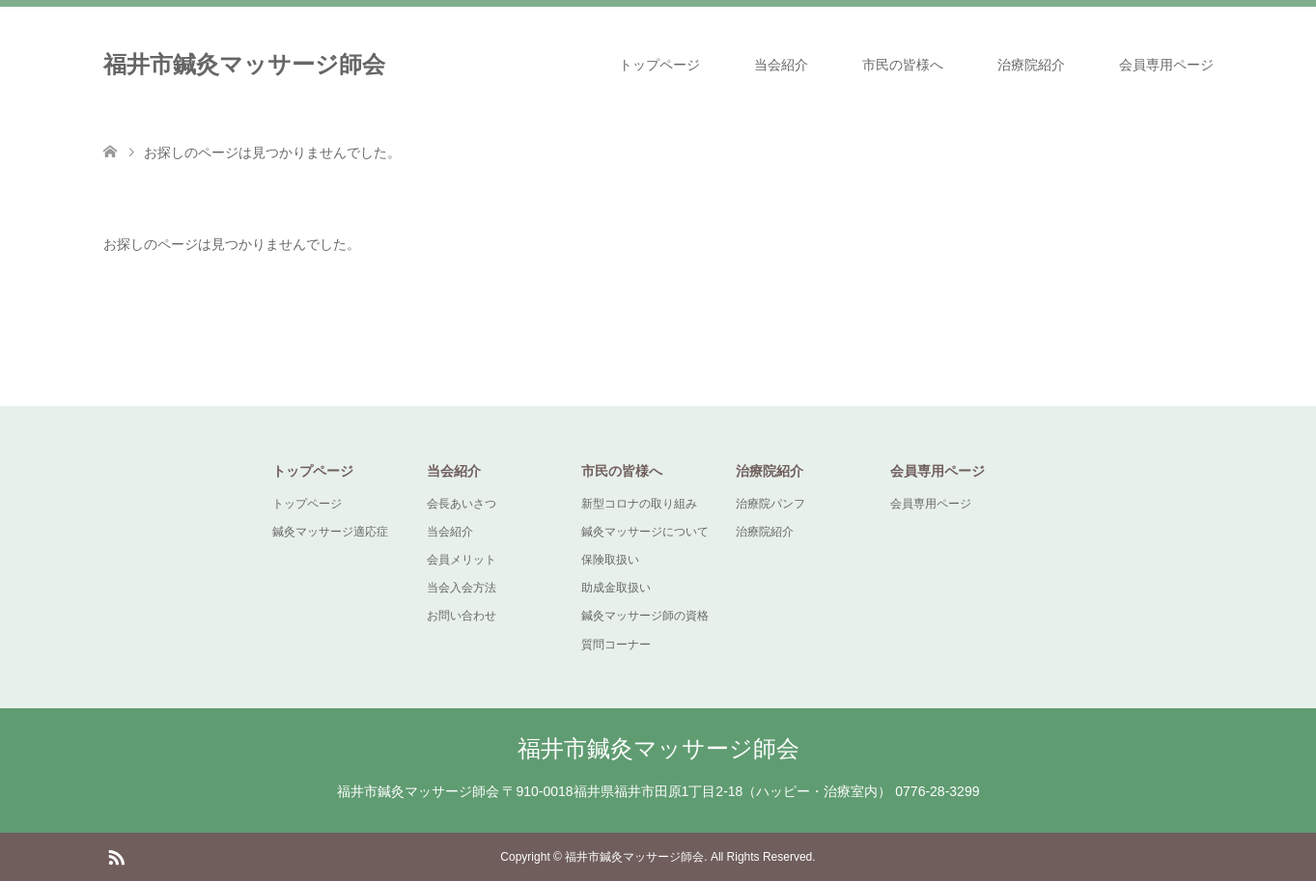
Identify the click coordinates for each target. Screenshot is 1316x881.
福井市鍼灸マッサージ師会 (244, 64)
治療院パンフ (770, 503)
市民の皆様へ (902, 64)
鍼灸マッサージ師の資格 (645, 615)
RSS (115, 855)
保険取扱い (610, 559)
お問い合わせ (461, 615)
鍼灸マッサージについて (645, 531)
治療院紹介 (1031, 64)
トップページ (659, 64)
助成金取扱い (616, 587)
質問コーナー (616, 644)
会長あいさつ (461, 503)
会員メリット (461, 559)
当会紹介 (781, 64)
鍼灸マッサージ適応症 (330, 531)
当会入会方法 (461, 587)
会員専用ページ (1166, 64)
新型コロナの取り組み (639, 503)
